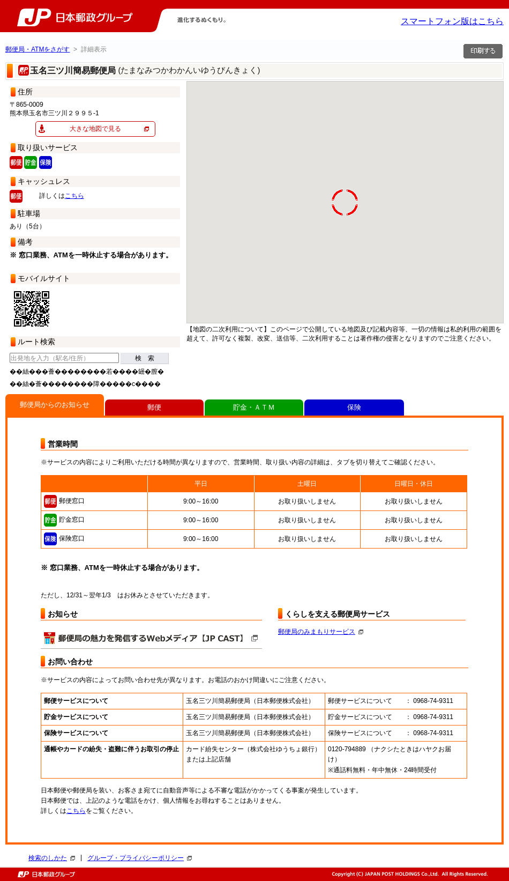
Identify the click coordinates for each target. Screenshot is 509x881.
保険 (354, 407)
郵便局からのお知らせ (54, 405)
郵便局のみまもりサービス (320, 631)
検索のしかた (51, 858)
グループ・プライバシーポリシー (139, 858)
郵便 (154, 407)
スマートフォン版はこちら (452, 21)
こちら (74, 195)
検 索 (144, 358)
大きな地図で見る (95, 128)
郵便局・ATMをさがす (37, 49)
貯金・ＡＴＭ (254, 407)
